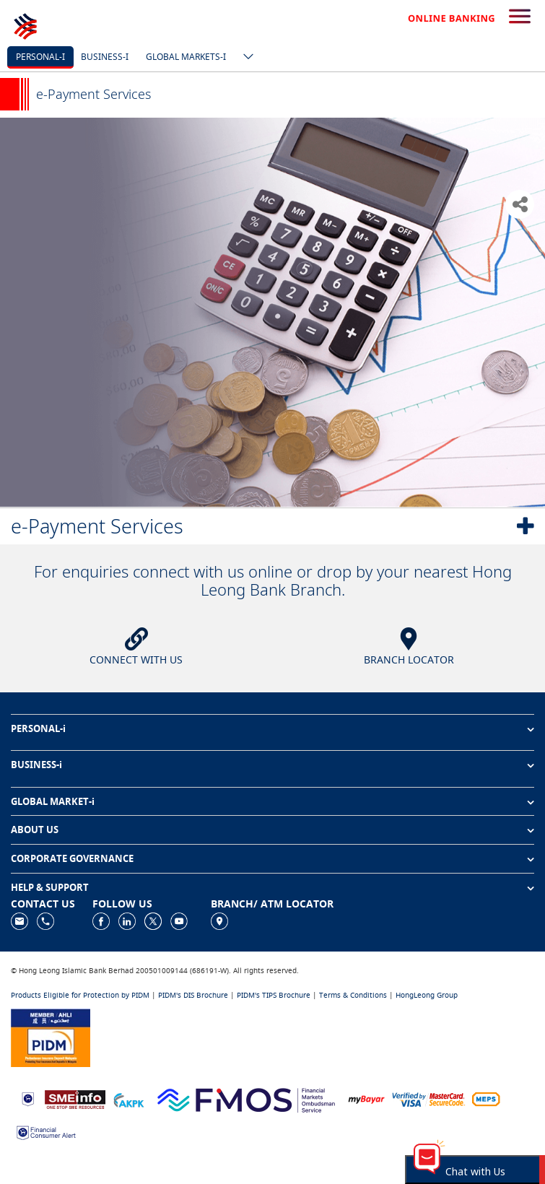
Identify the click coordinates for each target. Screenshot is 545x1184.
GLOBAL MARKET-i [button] (53, 801)
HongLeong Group (427, 995)
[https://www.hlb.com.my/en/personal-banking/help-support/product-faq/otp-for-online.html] (429, 1098)
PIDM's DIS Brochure (193, 995)
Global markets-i (186, 57)
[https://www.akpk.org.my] (128, 1098)
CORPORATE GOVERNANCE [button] (72, 858)
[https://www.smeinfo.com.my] (75, 1098)
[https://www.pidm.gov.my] (50, 1036)
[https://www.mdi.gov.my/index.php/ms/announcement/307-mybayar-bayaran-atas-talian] (366, 1098)
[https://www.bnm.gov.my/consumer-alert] (46, 1132)
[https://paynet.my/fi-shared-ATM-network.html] (485, 1098)
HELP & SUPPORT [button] (50, 887)
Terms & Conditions (353, 995)
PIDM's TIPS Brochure (273, 995)
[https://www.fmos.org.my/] (246, 1098)
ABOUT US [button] (34, 829)
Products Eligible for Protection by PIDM (80, 995)
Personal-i (40, 57)
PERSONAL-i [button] (38, 728)
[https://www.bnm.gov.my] (28, 1098)
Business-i (104, 57)
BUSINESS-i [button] (36, 764)
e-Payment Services (97, 526)
